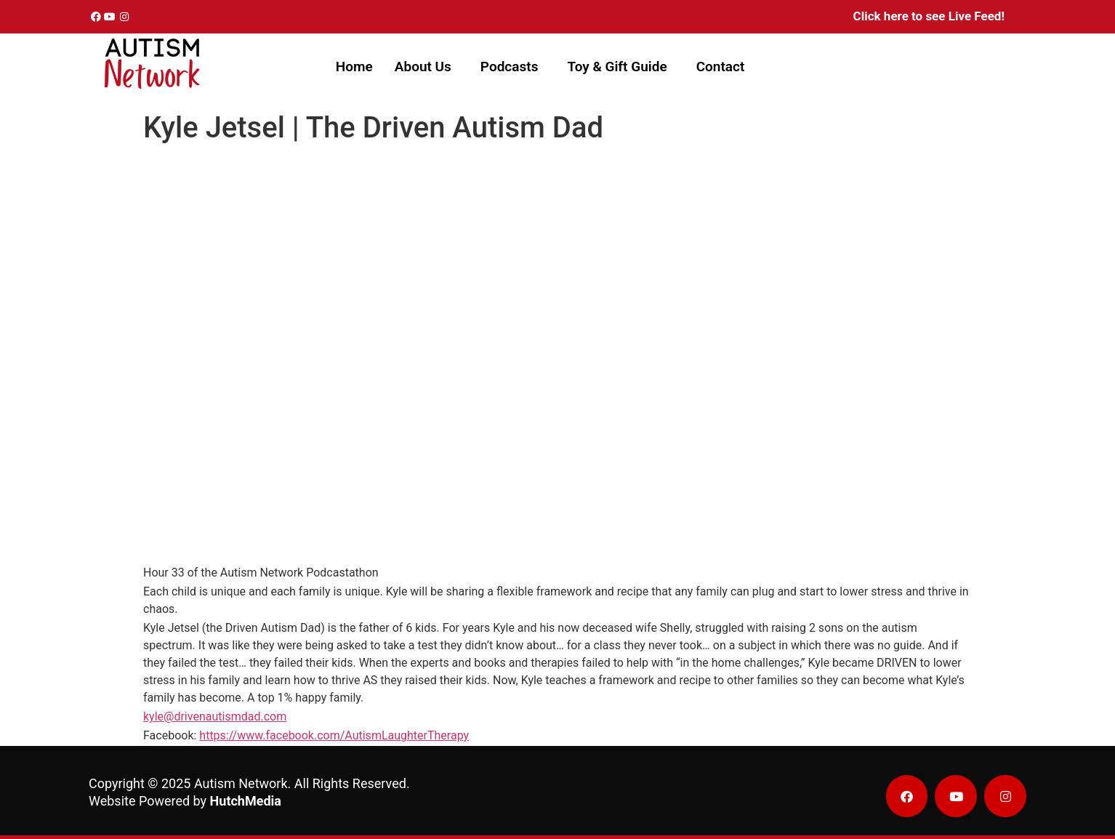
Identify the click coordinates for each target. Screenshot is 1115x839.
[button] (427, 66)
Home (354, 66)
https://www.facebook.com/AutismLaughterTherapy (334, 735)
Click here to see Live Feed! (929, 16)
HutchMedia (245, 800)
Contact (720, 66)
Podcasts (509, 66)
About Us (423, 66)
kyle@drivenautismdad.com (214, 716)
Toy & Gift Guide (617, 66)
